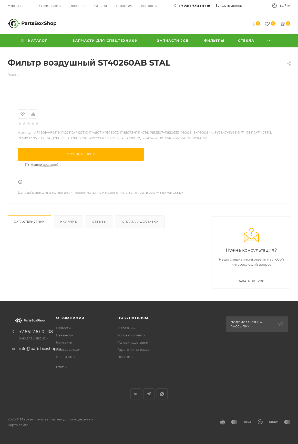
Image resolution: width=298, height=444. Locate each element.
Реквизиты (65, 357)
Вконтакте (135, 393)
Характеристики (29, 221)
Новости (63, 328)
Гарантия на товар (133, 349)
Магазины (126, 328)
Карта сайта (18, 425)
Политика (126, 357)
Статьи (62, 367)
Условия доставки (132, 342)
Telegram (149, 393)
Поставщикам (68, 349)
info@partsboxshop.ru (40, 348)
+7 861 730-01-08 (36, 332)
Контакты (64, 342)
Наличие (68, 221)
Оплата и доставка (140, 221)
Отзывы (99, 221)
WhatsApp (162, 393)
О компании (70, 318)
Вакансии (65, 335)
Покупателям (132, 318)
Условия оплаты (131, 335)
